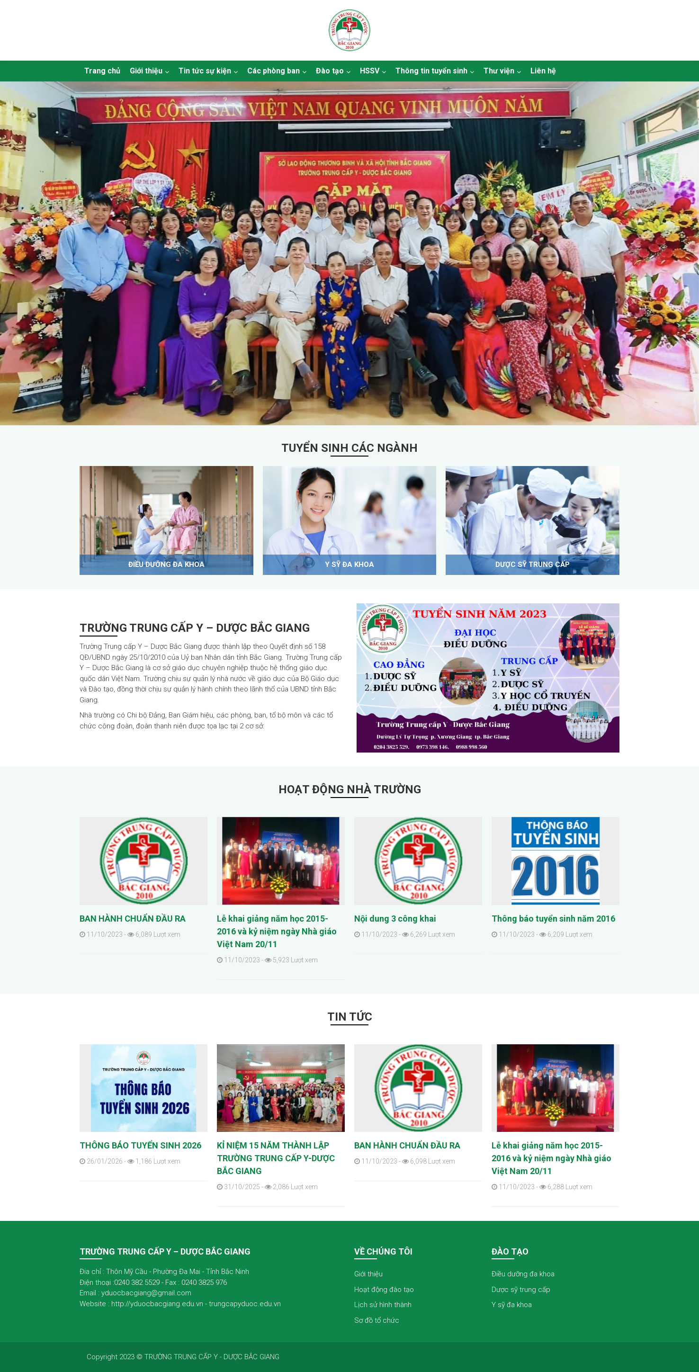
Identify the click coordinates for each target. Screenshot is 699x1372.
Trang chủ (102, 70)
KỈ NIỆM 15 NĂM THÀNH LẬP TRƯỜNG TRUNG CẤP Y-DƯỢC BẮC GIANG (276, 1158)
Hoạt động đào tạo (384, 1289)
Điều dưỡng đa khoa (166, 564)
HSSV (369, 70)
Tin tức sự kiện (205, 70)
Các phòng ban (273, 70)
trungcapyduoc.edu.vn (245, 1304)
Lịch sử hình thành (383, 1304)
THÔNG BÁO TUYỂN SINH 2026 (140, 1145)
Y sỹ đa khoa (349, 564)
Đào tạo (330, 70)
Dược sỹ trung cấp (532, 564)
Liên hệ (543, 70)
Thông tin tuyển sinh (431, 70)
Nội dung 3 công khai (395, 919)
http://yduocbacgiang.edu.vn (157, 1304)
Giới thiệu (146, 70)
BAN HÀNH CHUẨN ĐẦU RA (133, 919)
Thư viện (499, 70)
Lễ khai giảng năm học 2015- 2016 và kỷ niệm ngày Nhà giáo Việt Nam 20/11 (277, 931)
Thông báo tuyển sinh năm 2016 (553, 919)
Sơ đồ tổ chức (376, 1320)
